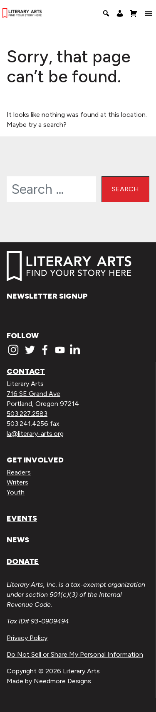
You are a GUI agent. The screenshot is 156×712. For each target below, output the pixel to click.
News (18, 539)
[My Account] (120, 13)
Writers (17, 482)
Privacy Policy (27, 638)
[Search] (106, 13)
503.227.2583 (27, 414)
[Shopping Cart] (133, 13)
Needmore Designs (62, 681)
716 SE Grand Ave (33, 394)
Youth (16, 492)
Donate (23, 561)
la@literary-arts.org (35, 434)
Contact (26, 371)
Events (22, 518)
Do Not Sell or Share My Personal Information (75, 654)
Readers (19, 472)
